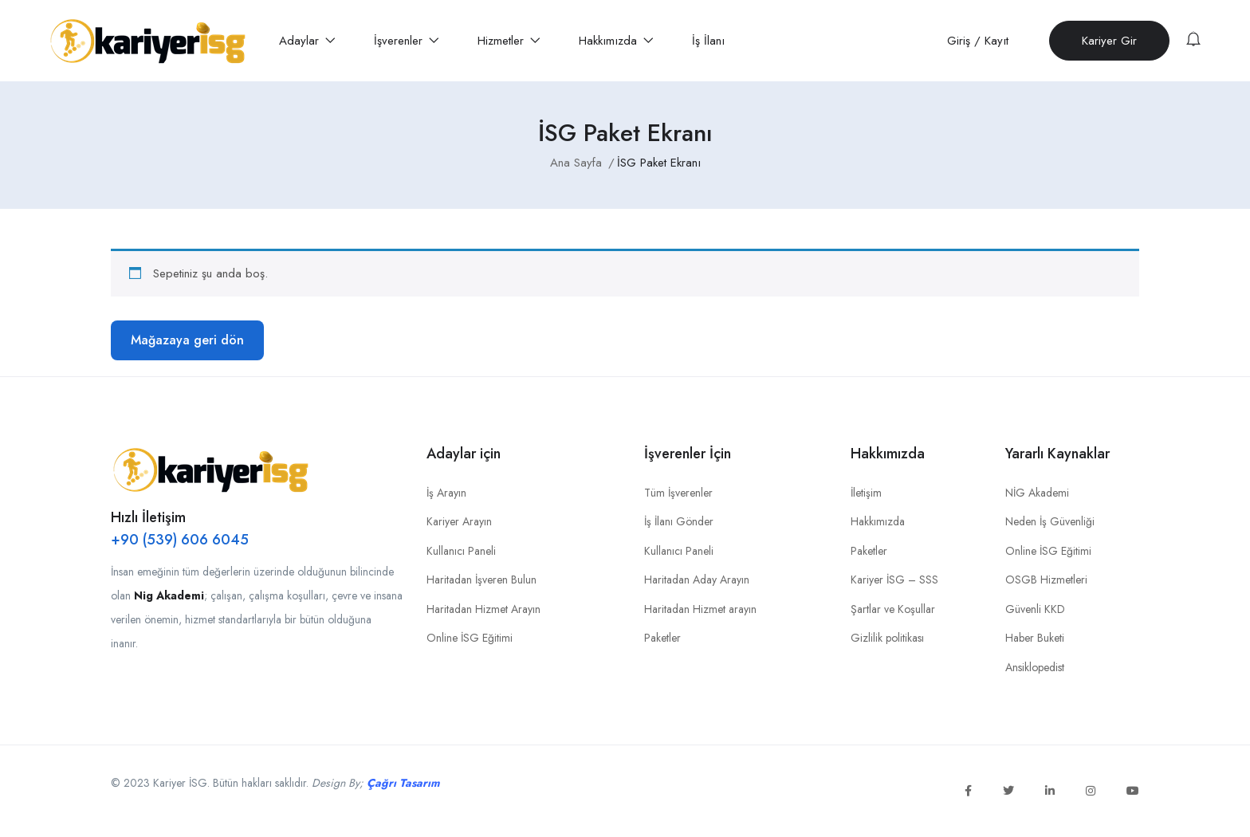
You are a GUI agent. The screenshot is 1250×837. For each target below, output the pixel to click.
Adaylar (307, 40)
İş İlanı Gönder (678, 521)
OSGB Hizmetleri (1046, 579)
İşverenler (406, 40)
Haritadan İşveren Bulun (481, 579)
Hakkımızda (616, 40)
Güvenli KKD (1035, 609)
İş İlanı (708, 40)
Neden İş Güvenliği (1050, 521)
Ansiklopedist (1034, 667)
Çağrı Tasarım (403, 783)
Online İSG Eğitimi (469, 638)
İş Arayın (446, 493)
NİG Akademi (1037, 493)
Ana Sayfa (576, 162)
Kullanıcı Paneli (461, 551)
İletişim (866, 493)
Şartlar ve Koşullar (893, 609)
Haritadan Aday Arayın (696, 579)
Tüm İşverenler (678, 493)
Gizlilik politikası (887, 638)
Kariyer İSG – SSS (894, 579)
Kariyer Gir (1109, 40)
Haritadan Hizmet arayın (700, 609)
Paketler (662, 638)
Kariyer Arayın (459, 521)
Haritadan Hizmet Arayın (483, 609)
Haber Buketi (1034, 638)
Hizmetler (509, 40)
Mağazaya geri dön (187, 340)
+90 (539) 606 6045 (180, 539)
